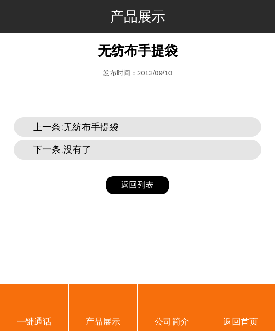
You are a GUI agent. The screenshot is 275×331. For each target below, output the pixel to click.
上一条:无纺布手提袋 (75, 127)
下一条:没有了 (62, 149)
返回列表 (137, 184)
